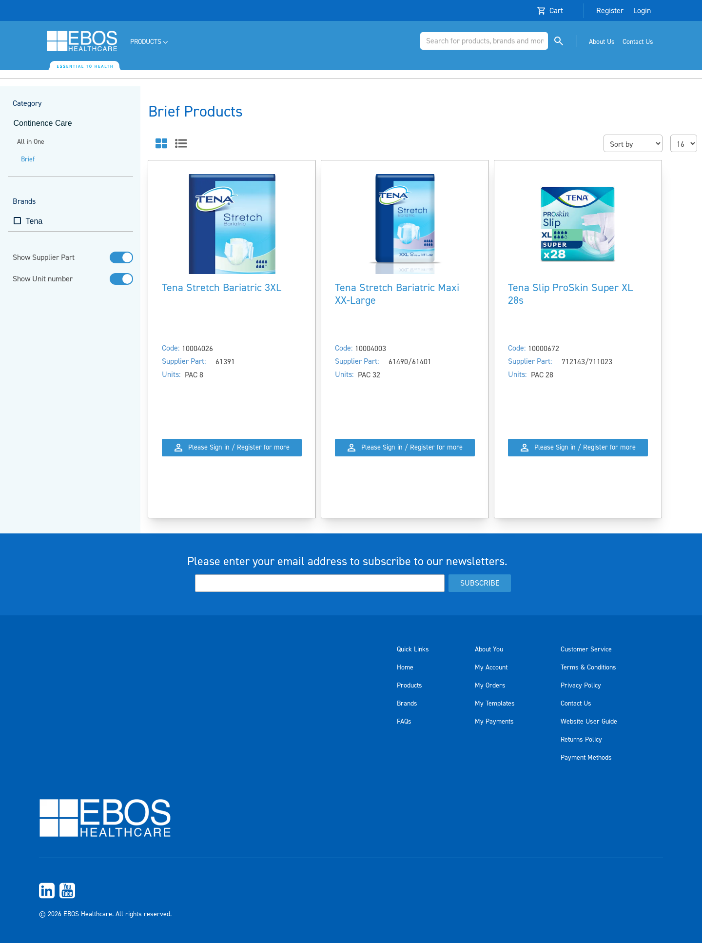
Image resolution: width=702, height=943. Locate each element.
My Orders (490, 685)
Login (642, 11)
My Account (491, 667)
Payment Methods (586, 757)
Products (409, 685)
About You (489, 649)
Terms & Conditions (588, 667)
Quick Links (413, 649)
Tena (34, 221)
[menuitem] (150, 42)
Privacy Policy (581, 685)
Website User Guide (589, 721)
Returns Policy (581, 739)
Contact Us (576, 703)
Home (405, 667)
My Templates (495, 703)
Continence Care (43, 123)
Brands (407, 703)
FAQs (404, 721)
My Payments (494, 721)
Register (610, 11)
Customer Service (586, 649)
